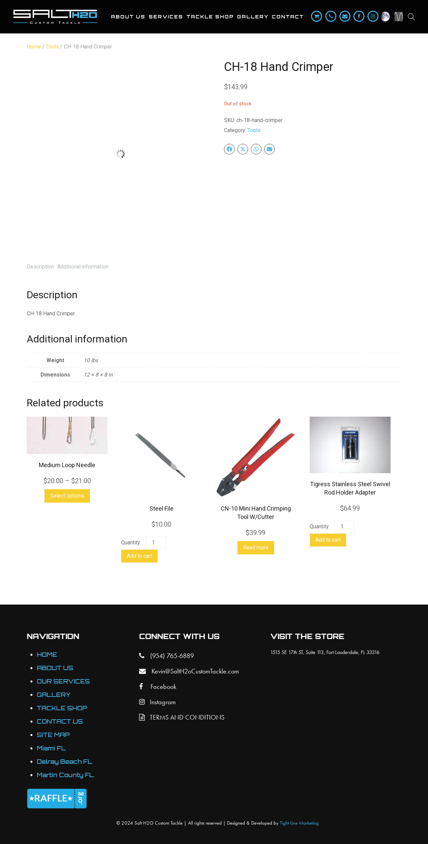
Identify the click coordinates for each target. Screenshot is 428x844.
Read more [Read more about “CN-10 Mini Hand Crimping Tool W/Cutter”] (256, 547)
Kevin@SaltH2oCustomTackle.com (189, 671)
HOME (47, 654)
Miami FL (51, 748)
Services (166, 17)
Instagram (157, 702)
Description (40, 266)
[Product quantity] (156, 542)
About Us (128, 17)
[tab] (40, 267)
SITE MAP (53, 735)
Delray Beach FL (64, 761)
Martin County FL (65, 775)
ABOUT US (55, 668)
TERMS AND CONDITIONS (181, 717)
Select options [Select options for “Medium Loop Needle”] (67, 496)
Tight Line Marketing (299, 823)
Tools (52, 46)
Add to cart (139, 556)
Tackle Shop (210, 17)
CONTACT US (60, 721)
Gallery (253, 17)
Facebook (157, 686)
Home (34, 46)
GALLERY (54, 695)
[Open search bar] (411, 16)
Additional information (82, 266)
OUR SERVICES (63, 681)
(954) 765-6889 (166, 655)
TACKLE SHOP (62, 708)
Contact (288, 17)
